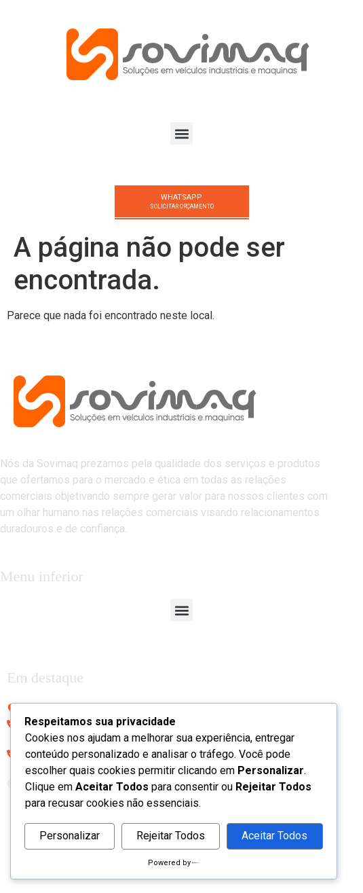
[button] (181, 133)
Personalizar (69, 835)
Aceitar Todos (274, 835)
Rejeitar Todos (170, 835)
